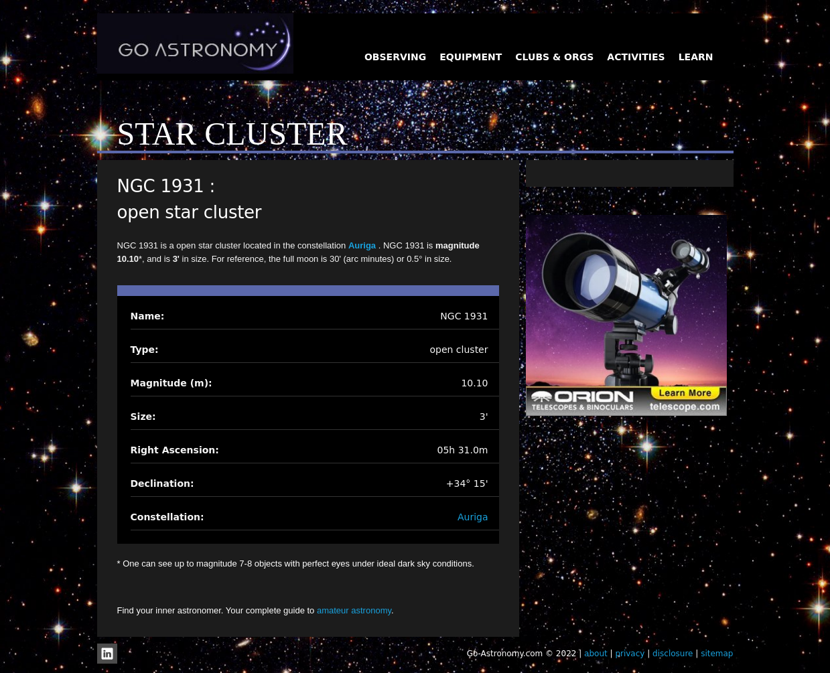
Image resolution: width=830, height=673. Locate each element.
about (596, 653)
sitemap (717, 653)
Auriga (363, 245)
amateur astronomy (354, 610)
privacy (629, 653)
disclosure (672, 653)
